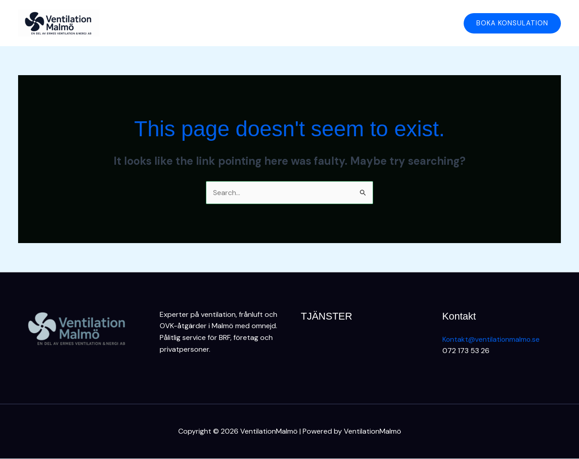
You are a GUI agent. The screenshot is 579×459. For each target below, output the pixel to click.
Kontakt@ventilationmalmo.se (491, 339)
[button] (512, 23)
